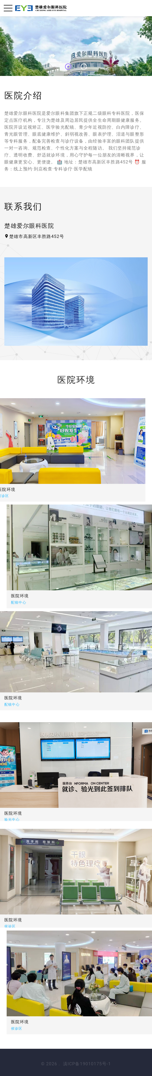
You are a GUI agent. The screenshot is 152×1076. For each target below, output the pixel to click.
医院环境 (56, 595)
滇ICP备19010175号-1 (87, 1063)
